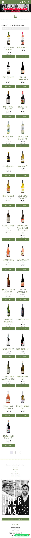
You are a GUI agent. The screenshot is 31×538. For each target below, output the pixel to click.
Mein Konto (22, 2)
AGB (15, 471)
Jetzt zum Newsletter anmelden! (15, 519)
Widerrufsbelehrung (15, 473)
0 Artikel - (25, 2)
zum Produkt (9, 57)
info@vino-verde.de (17, 533)
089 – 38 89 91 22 (17, 532)
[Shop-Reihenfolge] (15, 28)
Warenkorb (15, 469)
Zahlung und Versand (15, 476)
